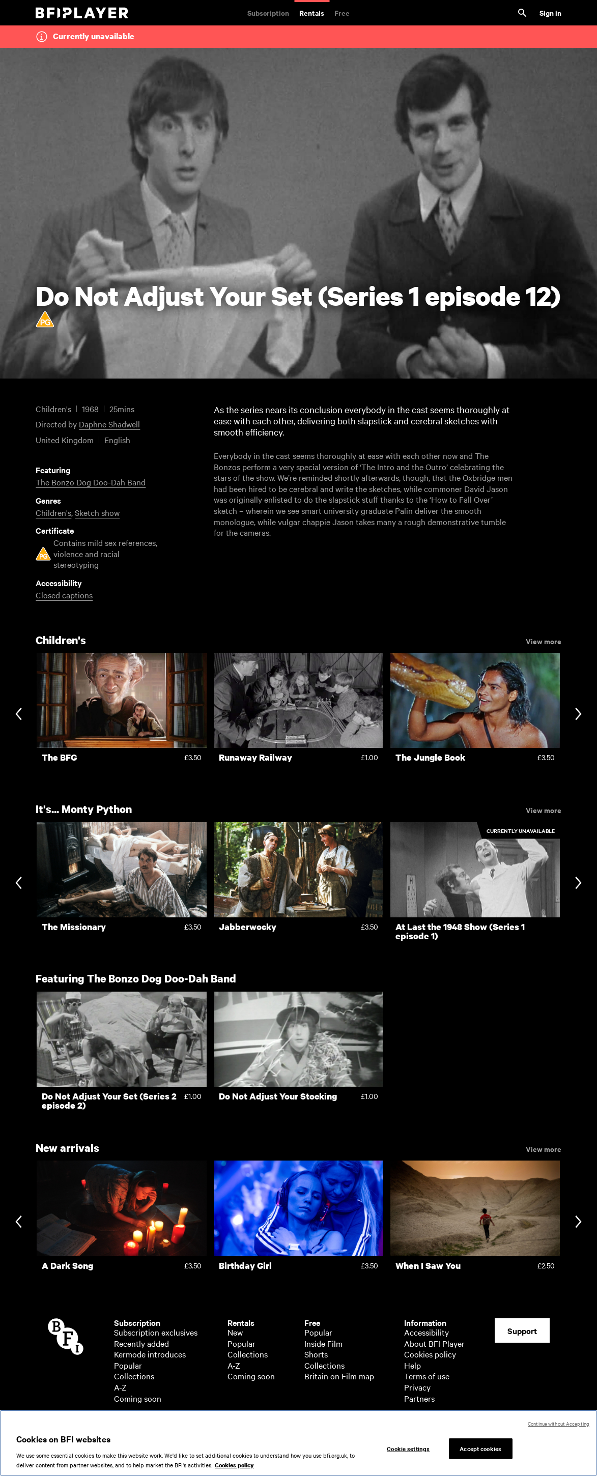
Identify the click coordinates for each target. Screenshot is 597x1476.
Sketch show (97, 512)
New (235, 1332)
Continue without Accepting (558, 1423)
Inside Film (323, 1343)
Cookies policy (430, 1353)
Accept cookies (480, 1448)
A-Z (120, 1387)
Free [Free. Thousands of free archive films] (342, 12)
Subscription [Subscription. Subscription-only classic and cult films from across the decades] (268, 12)
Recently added (141, 1343)
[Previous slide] (18, 714)
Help (412, 1365)
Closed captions (64, 594)
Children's (53, 512)
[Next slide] (578, 714)
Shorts (316, 1353)
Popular (128, 1365)
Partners (419, 1398)
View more (543, 640)
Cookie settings (408, 1448)
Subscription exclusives (155, 1332)
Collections (134, 1375)
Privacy (417, 1387)
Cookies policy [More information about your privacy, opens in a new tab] (234, 1465)
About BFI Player (434, 1343)
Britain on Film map (339, 1375)
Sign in (550, 12)
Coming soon (137, 1398)
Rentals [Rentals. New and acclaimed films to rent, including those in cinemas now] (311, 12)
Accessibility (426, 1332)
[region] (298, 1443)
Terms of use (426, 1375)
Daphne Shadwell (109, 423)
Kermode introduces (150, 1353)
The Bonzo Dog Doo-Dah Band (91, 481)
